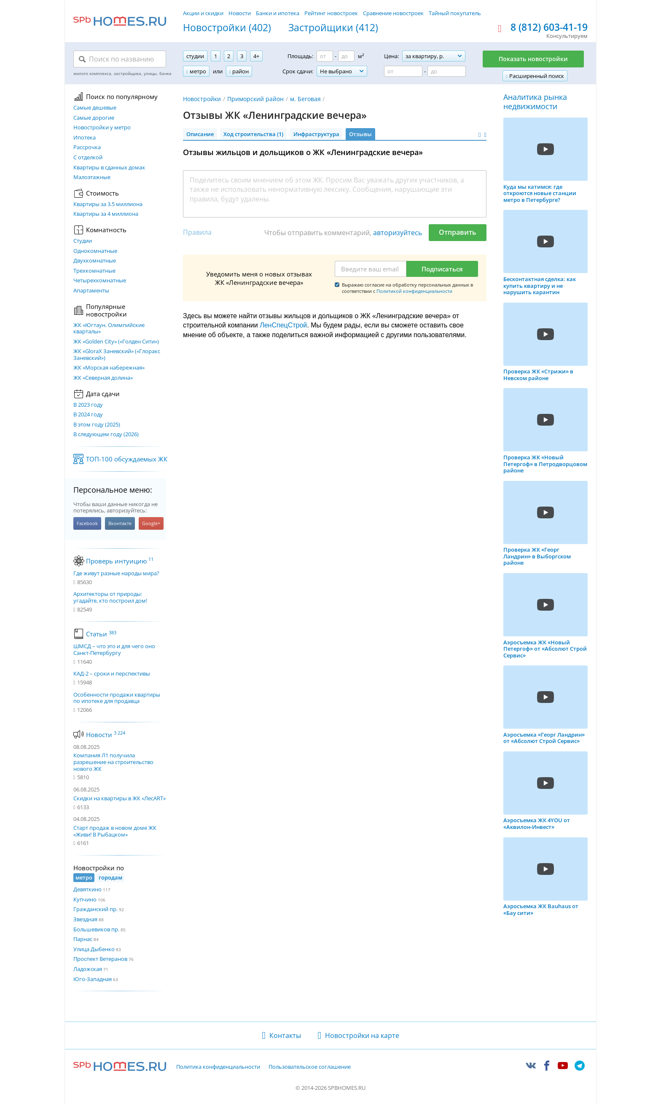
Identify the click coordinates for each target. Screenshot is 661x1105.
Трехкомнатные (94, 271)
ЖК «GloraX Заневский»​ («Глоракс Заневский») (116, 354)
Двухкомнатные (94, 260)
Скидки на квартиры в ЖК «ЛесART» (119, 798)
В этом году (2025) (96, 424)
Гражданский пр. (95, 909)
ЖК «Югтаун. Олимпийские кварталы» (109, 328)
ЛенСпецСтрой (283, 325)
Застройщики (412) (333, 28)
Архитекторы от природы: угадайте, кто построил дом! (110, 597)
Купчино (85, 899)
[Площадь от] (325, 56)
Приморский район (255, 99)
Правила (197, 232)
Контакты (285, 1035)
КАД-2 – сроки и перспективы (111, 674)
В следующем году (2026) (106, 434)
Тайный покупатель (455, 13)
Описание (200, 134)
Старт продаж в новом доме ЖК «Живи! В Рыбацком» (114, 831)
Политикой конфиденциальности (414, 291)
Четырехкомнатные (99, 280)
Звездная (85, 919)
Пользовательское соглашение (310, 1067)
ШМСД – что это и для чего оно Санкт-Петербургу (114, 649)
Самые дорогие (93, 118)
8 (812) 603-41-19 (549, 27)
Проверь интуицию (119, 561)
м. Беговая (305, 99)
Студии (82, 241)
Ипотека (84, 137)
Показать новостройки (533, 59)
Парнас (82, 939)
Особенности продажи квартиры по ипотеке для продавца (116, 698)
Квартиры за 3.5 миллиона (107, 204)
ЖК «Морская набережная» (109, 368)
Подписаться (442, 269)
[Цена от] (403, 71)
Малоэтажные (91, 177)
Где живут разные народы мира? (116, 573)
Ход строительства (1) (253, 134)
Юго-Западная (92, 979)
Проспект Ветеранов (100, 959)
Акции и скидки (203, 13)
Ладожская (87, 969)
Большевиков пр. (96, 929)
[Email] (370, 269)
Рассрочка (87, 147)
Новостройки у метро (102, 127)
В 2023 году (88, 405)
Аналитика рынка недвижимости (535, 102)
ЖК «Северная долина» (103, 378)
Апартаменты (91, 290)
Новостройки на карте (362, 1035)
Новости (239, 13)
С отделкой (87, 157)
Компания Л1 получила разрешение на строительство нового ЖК (113, 761)
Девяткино (87, 889)
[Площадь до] (346, 56)
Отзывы (360, 134)
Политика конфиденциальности (218, 1067)
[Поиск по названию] (119, 59)
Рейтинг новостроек (331, 13)
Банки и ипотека (277, 13)
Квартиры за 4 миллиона (105, 214)
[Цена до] (446, 71)
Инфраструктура (316, 134)
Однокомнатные (95, 251)
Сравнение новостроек (393, 13)
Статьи (101, 634)
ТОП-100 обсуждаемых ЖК (126, 459)
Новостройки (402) (227, 28)
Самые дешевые (94, 108)
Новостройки (202, 99)
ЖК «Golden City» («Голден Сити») (116, 341)
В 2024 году (88, 414)
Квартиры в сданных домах (109, 167)
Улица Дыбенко (94, 949)
